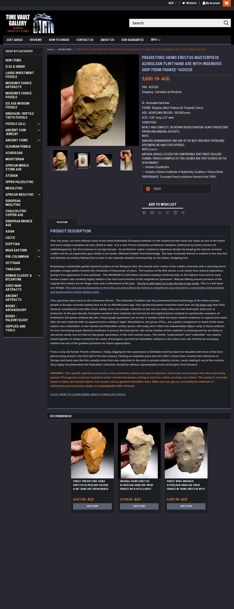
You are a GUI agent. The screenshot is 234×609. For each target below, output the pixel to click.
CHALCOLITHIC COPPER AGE (15, 213)
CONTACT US (84, 40)
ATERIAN (11, 176)
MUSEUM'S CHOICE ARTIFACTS (18, 85)
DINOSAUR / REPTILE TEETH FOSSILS (19, 115)
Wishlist (188, 3)
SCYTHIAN (12, 263)
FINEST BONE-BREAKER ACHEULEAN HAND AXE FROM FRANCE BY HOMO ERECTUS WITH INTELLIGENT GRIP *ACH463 (186, 486)
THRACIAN (12, 269)
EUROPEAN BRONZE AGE (18, 223)
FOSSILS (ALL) (15, 124)
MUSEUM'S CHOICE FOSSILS (18, 95)
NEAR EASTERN (16, 250)
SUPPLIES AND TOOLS (15, 328)
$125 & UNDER (15, 67)
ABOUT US (107, 40)
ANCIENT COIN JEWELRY (15, 132)
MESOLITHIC (14, 188)
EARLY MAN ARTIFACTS (13, 287)
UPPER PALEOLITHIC (19, 182)
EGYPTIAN (12, 244)
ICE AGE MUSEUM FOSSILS (17, 105)
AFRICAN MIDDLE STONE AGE (17, 167)
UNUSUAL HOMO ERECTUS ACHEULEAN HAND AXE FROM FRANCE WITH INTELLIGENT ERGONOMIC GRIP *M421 (136, 486)
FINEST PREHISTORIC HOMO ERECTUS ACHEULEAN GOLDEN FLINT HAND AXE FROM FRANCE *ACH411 (91, 486)
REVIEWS (36, 40)
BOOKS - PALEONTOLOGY (16, 318)
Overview (62, 222)
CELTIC (10, 238)
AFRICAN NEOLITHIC (19, 194)
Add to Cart (93, 506)
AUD (172, 3)
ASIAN (9, 231)
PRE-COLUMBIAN (17, 257)
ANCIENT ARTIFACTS (13, 298)
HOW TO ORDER (59, 40)
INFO (155, 40)
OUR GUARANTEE (132, 40)
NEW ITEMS (13, 60)
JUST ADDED (14, 40)
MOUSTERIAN (14, 159)
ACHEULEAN (13, 153)
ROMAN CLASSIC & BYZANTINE (18, 277)
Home (50, 49)
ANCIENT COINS (16, 140)
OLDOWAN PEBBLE (18, 146)
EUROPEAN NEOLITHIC (13, 203)
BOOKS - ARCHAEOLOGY (15, 308)
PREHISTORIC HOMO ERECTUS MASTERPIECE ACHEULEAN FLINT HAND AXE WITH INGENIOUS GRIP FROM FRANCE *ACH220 (141, 49)
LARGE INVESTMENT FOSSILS (19, 75)
